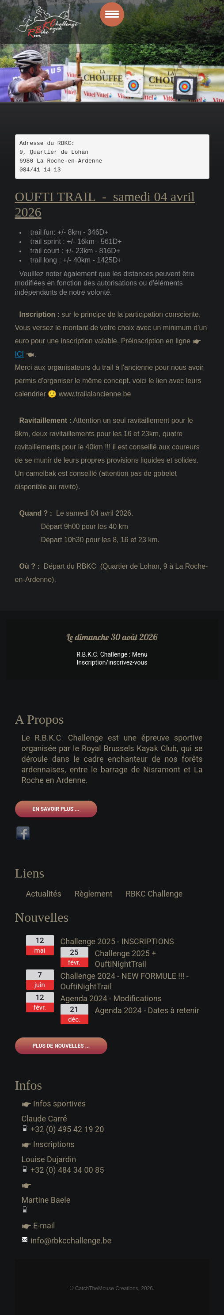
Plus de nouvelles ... (61, 1046)
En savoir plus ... (56, 809)
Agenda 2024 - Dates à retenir (147, 1010)
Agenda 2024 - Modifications (111, 998)
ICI (19, 354)
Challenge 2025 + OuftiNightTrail (125, 959)
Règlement (94, 893)
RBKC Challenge (154, 893)
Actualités (43, 893)
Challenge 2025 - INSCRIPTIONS (117, 941)
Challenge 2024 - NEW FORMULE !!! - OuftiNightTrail (125, 981)
